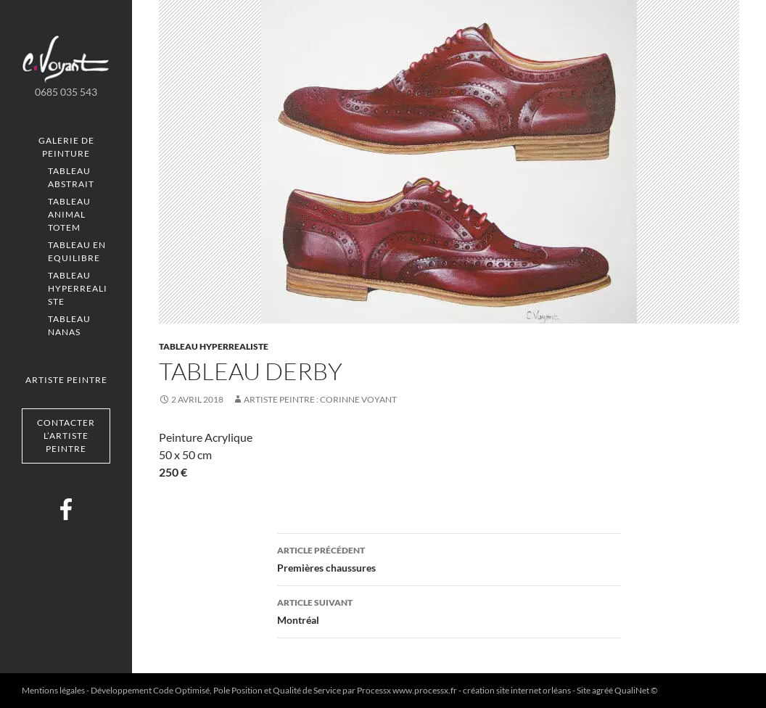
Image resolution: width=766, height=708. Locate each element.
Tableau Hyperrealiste (77, 288)
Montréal (449, 610)
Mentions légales (53, 690)
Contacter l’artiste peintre (66, 435)
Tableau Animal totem (69, 214)
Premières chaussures (449, 558)
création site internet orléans (517, 690)
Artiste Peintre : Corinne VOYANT (320, 399)
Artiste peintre (66, 379)
